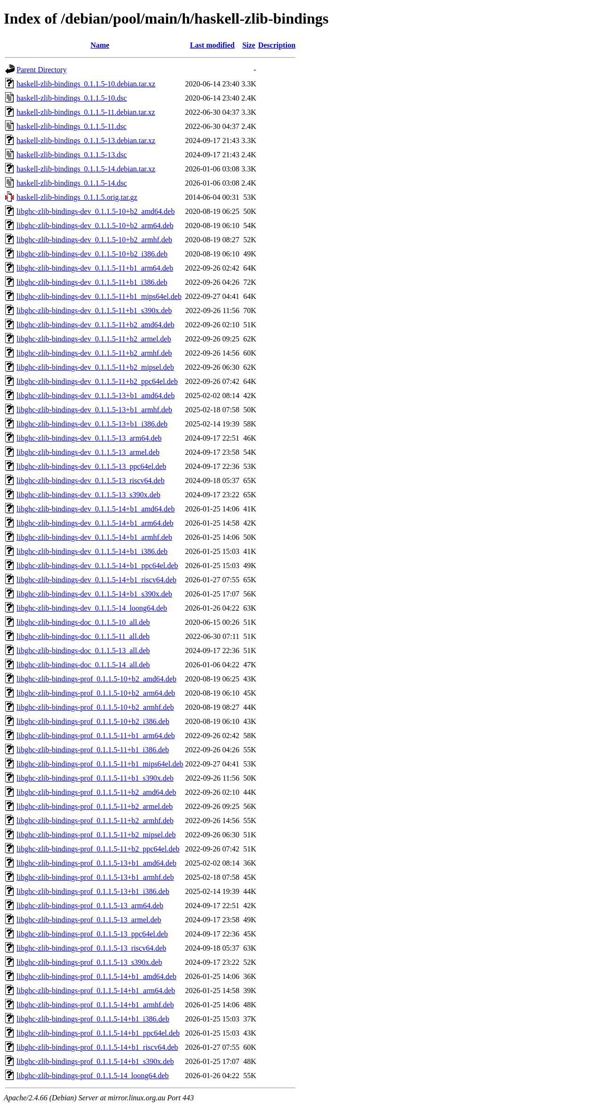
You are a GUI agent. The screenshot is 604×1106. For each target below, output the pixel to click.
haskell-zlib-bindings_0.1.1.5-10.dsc (72, 98)
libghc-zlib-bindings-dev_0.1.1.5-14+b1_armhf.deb (94, 537)
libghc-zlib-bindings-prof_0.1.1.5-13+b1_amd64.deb (96, 863)
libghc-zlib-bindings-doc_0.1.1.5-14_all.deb (83, 665)
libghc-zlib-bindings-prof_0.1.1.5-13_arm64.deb (90, 906)
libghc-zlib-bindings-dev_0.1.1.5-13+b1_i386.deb (92, 424)
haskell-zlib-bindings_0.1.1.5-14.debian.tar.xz (86, 169)
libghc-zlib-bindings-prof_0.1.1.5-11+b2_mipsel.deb (96, 835)
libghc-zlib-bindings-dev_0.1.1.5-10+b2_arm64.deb (95, 225)
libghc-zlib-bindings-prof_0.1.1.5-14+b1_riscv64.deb (97, 1047)
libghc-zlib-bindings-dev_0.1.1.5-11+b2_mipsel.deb (95, 367)
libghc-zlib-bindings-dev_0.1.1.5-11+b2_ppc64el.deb (97, 381)
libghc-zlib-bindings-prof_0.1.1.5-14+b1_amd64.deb (96, 976)
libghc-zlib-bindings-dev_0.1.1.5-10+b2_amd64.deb (96, 211)
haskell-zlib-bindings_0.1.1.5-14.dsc (72, 183)
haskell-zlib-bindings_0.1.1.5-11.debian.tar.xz (86, 112)
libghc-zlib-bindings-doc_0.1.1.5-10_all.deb (83, 622)
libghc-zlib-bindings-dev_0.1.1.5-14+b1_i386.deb (92, 551)
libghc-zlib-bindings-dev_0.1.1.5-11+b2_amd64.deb (96, 325)
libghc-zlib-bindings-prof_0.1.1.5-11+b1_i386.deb (93, 750)
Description (276, 45)
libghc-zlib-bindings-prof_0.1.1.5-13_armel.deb (89, 920)
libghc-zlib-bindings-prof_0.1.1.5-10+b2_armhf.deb (95, 707)
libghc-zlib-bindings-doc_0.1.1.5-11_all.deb (83, 636)
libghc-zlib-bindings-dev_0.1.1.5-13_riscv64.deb (91, 480)
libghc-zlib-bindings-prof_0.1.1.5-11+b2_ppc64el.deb (98, 849)
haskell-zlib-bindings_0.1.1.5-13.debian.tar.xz (86, 140)
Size (248, 45)
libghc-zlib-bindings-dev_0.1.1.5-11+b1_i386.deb (92, 282)
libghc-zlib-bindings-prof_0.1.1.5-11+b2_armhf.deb (95, 821)
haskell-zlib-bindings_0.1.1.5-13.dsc (72, 155)
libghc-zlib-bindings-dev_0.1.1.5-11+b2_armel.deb (94, 339)
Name (100, 45)
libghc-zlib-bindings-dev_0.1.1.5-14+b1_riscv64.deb (96, 580)
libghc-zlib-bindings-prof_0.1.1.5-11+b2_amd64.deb (96, 792)
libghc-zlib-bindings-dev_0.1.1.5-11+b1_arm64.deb (95, 268)
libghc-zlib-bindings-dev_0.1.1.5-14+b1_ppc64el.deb (97, 566)
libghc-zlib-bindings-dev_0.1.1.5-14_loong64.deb (92, 608)
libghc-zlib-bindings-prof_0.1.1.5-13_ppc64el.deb (92, 934)
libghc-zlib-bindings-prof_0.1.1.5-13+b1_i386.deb (93, 891)
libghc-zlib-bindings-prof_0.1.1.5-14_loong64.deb (93, 1076)
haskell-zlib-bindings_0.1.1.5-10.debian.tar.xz (86, 84)
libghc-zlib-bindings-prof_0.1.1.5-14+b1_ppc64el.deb (98, 1033)
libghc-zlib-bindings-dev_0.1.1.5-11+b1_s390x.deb (94, 310)
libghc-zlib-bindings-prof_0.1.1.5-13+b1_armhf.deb (95, 877)
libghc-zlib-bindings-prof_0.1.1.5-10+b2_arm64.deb (96, 693)
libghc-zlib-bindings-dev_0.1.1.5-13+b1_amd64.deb (96, 395)
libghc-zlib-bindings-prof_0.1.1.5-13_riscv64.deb (91, 948)
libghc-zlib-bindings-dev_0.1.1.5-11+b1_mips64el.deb (99, 296)
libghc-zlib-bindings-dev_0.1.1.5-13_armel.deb (88, 452)
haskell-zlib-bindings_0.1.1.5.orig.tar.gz (77, 197)
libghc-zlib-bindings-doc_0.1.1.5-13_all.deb (83, 651)
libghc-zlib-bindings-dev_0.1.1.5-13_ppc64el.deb (91, 466)
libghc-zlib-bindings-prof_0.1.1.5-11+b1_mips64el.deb (100, 764)
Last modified (212, 45)
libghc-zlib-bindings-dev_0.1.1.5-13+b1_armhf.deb (94, 410)
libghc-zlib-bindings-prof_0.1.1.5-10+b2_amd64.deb (96, 679)
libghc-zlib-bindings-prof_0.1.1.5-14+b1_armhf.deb (95, 1005)
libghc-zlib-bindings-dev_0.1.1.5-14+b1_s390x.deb (94, 594)
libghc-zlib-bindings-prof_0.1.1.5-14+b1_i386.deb (93, 1019)
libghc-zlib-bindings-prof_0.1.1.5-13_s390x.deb (89, 962)
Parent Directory (42, 70)
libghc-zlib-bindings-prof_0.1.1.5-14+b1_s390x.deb (95, 1061)
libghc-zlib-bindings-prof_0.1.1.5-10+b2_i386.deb (93, 721)
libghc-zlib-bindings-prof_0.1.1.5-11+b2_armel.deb (95, 806)
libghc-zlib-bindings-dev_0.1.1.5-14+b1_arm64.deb (95, 523)
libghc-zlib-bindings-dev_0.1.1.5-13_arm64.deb (89, 438)
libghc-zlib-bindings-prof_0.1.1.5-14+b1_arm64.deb (96, 991)
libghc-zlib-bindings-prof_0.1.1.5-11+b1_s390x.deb (95, 778)
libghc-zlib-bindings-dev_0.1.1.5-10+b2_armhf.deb (94, 240)
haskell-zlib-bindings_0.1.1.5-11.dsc (71, 126)
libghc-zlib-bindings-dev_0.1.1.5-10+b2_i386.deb (92, 254)
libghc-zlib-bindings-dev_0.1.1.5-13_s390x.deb (88, 495)
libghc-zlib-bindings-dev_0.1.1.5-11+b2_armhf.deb (94, 353)
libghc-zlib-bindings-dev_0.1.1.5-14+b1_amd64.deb (96, 509)
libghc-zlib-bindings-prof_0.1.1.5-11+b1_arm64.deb (96, 736)
